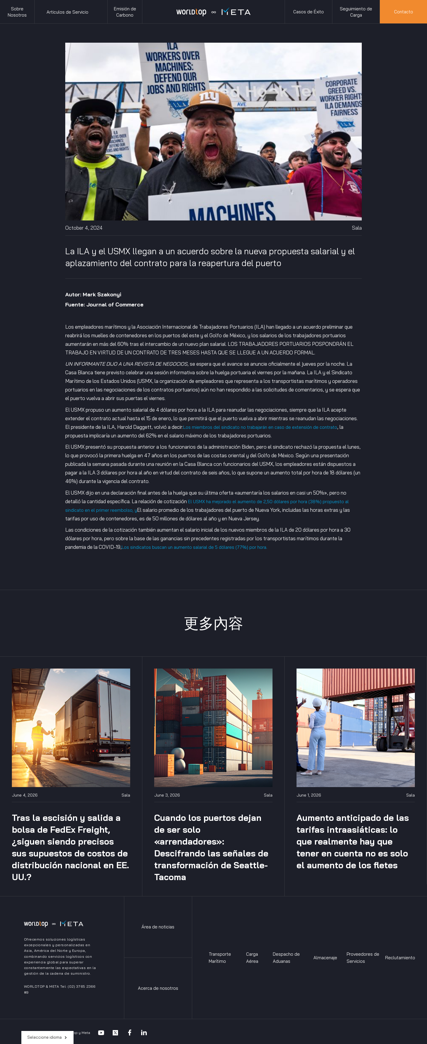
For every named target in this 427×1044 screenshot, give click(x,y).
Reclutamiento (400, 957)
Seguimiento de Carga (356, 12)
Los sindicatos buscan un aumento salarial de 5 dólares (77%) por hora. (194, 547)
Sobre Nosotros (17, 12)
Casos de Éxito (308, 12)
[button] (71, 12)
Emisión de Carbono (125, 12)
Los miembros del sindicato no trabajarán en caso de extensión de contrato (260, 427)
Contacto (403, 12)
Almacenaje (325, 957)
